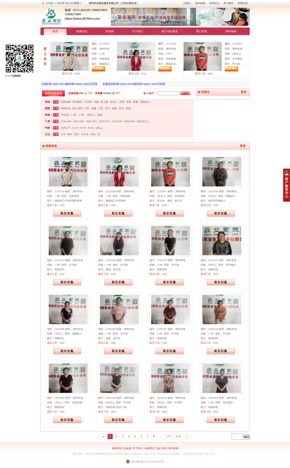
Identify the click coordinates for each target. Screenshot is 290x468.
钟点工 (114, 101)
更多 (244, 92)
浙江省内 (77, 108)
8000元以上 (143, 121)
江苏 (86, 108)
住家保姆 (65, 101)
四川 (107, 108)
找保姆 (110, 31)
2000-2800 (78, 121)
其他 (128, 108)
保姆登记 (214, 3)
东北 (121, 108)
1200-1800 (65, 121)
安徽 (93, 108)
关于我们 (137, 31)
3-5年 (82, 114)
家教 (135, 101)
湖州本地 (65, 108)
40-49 (91, 127)
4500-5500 (116, 121)
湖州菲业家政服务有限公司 (101, 453)
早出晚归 (77, 101)
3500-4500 (104, 121)
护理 (121, 101)
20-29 (75, 127)
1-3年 (74, 114)
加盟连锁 (243, 3)
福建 (114, 108)
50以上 (99, 127)
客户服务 (229, 3)
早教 (128, 101)
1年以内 (64, 114)
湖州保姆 (200, 3)
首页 (55, 31)
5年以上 (91, 114)
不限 (55, 101)
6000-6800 (129, 121)
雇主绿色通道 (169, 31)
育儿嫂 (104, 101)
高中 (76, 134)
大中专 (85, 134)
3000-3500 (91, 121)
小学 (62, 134)
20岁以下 (65, 127)
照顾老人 (145, 101)
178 (178, 436)
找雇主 (187, 3)
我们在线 (201, 31)
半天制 (88, 101)
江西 (100, 108)
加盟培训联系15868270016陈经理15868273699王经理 (67, 84)
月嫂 (96, 101)
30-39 (83, 127)
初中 (69, 134)
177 (168, 436)
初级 (99, 114)
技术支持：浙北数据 (181, 453)
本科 (93, 134)
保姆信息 (81, 31)
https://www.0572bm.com (82, 18)
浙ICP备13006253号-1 (205, 453)
